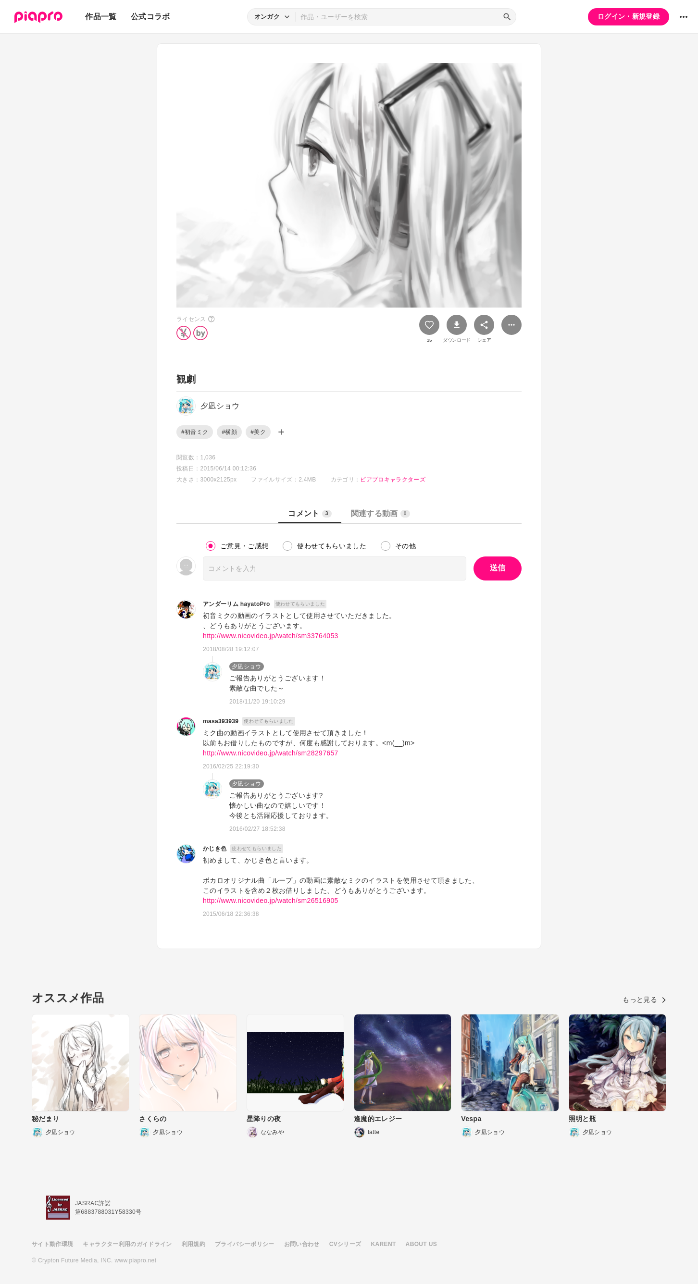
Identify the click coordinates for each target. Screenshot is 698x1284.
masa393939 (220, 721)
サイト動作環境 (52, 1244)
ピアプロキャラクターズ (392, 479)
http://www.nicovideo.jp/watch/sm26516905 (270, 900)
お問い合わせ (302, 1244)
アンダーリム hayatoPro (236, 604)
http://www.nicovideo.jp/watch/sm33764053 (270, 636)
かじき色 (214, 848)
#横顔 (229, 432)
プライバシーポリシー (244, 1244)
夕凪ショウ (247, 666)
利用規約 (193, 1244)
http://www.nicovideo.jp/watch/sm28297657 (270, 753)
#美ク (258, 432)
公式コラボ (150, 16)
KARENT (383, 1244)
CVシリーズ (345, 1244)
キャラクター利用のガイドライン (127, 1244)
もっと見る (644, 999)
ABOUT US (421, 1244)
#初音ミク (194, 432)
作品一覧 (100, 16)
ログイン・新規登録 (629, 16)
